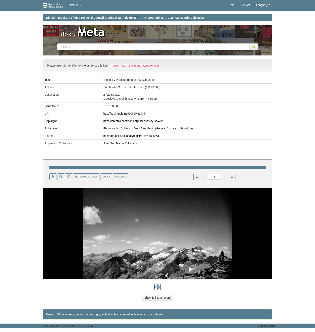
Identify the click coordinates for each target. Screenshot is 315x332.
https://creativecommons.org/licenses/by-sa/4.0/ (133, 121)
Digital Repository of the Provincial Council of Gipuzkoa (83, 17)
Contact (245, 5)
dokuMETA (132, 17)
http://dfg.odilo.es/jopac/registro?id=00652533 (132, 135)
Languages (264, 5)
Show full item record (157, 297)
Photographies (154, 17)
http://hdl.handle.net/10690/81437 (124, 113)
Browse (75, 5)
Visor (157, 219)
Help (231, 5)
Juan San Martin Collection (186, 17)
